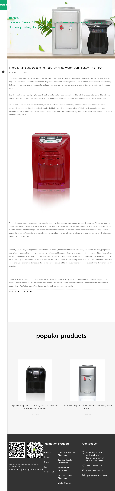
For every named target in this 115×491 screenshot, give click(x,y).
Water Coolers (64, 483)
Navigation (50, 443)
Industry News (45, 22)
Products (48, 457)
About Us (48, 452)
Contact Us (49, 472)
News (26, 22)
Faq (45, 467)
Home (13, 22)
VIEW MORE (35, 414)
